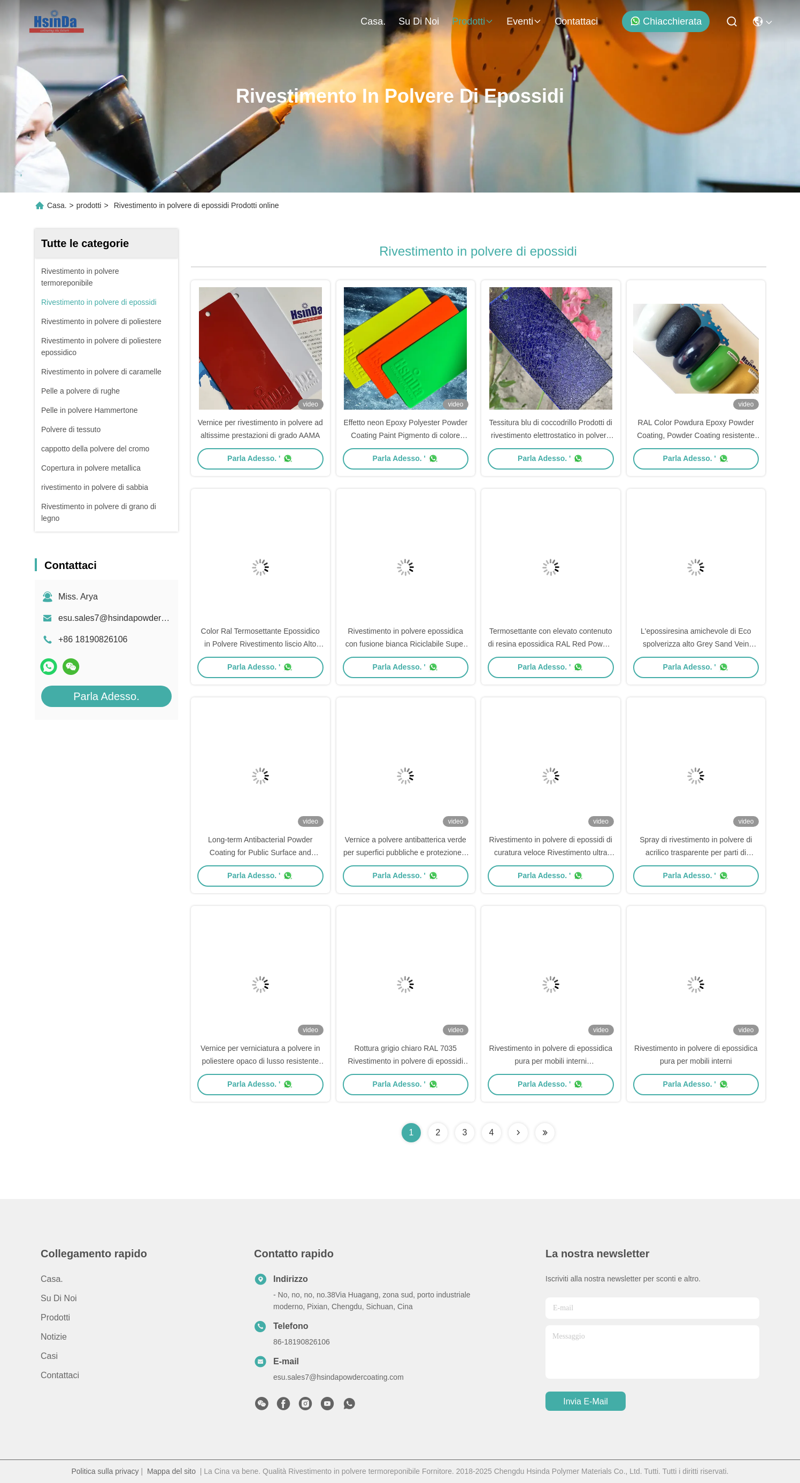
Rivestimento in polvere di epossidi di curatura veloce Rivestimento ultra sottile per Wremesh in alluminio (550, 852)
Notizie (54, 1336)
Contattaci (576, 21)
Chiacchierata (666, 21)
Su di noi (418, 21)
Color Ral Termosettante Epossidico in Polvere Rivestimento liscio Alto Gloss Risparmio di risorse (260, 644)
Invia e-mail (585, 1401)
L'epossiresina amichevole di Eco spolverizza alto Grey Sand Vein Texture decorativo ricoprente (696, 644)
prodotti (473, 21)
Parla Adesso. (106, 696)
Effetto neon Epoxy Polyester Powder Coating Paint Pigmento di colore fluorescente (405, 435)
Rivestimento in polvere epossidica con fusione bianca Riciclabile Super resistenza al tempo (405, 644)
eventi (524, 21)
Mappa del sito (171, 1471)
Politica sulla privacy (105, 1471)
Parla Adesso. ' (260, 458)
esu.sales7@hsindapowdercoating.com (132, 618)
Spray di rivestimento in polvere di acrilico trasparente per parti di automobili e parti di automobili (696, 852)
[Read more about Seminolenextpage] (518, 1132)
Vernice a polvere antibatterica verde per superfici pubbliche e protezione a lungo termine (405, 852)
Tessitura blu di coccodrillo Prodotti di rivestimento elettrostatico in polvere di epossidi (550, 435)
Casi (49, 1356)
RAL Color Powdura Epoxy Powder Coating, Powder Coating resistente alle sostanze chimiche (696, 435)
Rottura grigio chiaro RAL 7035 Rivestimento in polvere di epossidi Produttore (405, 1061)
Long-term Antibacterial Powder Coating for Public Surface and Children (260, 852)
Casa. (373, 21)
